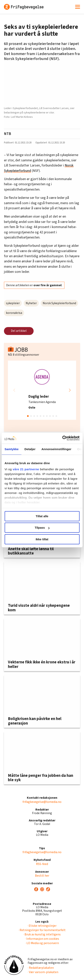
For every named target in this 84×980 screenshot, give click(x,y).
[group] (42, 390)
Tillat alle (42, 516)
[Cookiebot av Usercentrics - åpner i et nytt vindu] (62, 438)
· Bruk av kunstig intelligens (42, 934)
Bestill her (42, 875)
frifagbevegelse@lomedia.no (42, 802)
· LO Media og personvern (42, 943)
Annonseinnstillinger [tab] (56, 449)
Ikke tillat (42, 539)
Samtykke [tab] (12, 449)
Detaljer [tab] (30, 449)
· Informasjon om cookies (42, 939)
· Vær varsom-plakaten (43, 972)
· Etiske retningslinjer (42, 926)
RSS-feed (42, 864)
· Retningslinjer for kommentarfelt (42, 930)
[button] (69, 390)
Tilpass (42, 527)
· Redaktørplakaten (41, 968)
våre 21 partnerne (26, 469)
